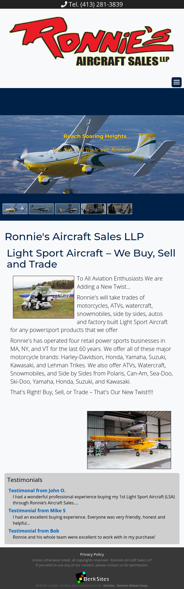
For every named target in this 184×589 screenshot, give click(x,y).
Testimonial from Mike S (36, 510)
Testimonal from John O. (36, 490)
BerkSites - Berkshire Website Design (125, 585)
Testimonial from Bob (33, 531)
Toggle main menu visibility (177, 80)
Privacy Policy (92, 554)
